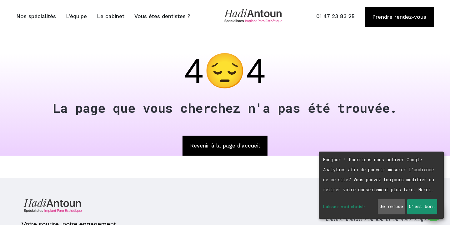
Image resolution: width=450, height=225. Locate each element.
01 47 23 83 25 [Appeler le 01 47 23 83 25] (335, 16)
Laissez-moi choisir (344, 206)
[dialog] (381, 185)
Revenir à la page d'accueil (225, 145)
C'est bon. (422, 206)
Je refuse (391, 206)
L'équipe (76, 16)
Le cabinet (110, 16)
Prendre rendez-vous (399, 17)
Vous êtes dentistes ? (162, 16)
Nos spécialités (36, 16)
